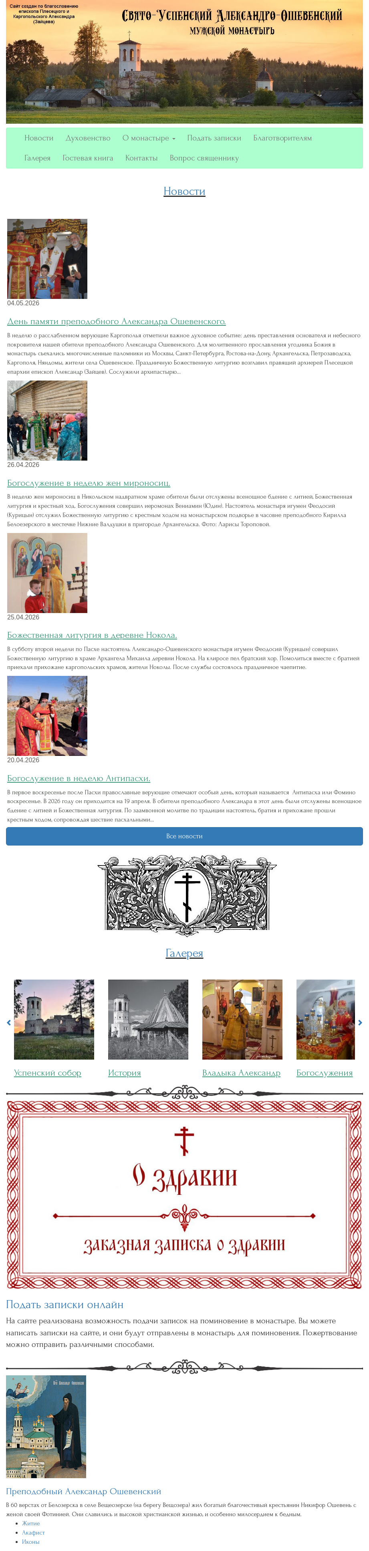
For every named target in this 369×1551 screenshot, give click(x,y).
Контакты (141, 157)
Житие (31, 1523)
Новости (39, 137)
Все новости (184, 836)
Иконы (31, 1541)
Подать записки (215, 137)
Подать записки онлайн (65, 1304)
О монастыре (149, 137)
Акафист (33, 1532)
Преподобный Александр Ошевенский (83, 1491)
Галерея (37, 157)
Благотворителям (282, 137)
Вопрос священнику (204, 157)
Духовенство (88, 137)
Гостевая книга (88, 157)
